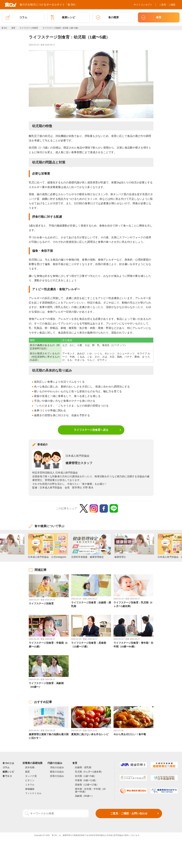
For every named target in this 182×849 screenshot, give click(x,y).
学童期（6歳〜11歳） (86, 780)
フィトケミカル (33, 793)
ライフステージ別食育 (29, 28)
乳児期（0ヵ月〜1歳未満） (89, 771)
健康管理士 (67, 835)
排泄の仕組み (57, 776)
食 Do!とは (8, 763)
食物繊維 (29, 789)
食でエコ (7, 776)
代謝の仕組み (54, 763)
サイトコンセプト (143, 4)
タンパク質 (31, 776)
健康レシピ (8, 771)
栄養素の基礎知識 (32, 763)
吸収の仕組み (57, 771)
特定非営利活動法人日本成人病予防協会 (106, 835)
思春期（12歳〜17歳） (87, 784)
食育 (13, 28)
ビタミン (29, 780)
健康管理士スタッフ (78, 463)
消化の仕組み (57, 767)
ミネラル (29, 784)
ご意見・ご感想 (167, 4)
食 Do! (4, 28)
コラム (5, 767)
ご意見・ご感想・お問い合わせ (128, 813)
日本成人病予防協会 (77, 455)
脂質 (27, 771)
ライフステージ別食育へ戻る (91, 429)
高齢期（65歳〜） (84, 796)
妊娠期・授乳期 (83, 767)
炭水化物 (29, 767)
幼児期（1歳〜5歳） (85, 776)
